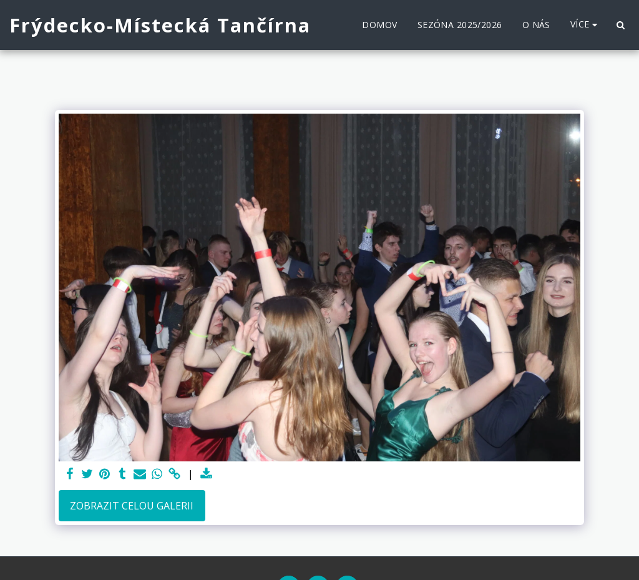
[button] (620, 25)
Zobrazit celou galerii (131, 506)
